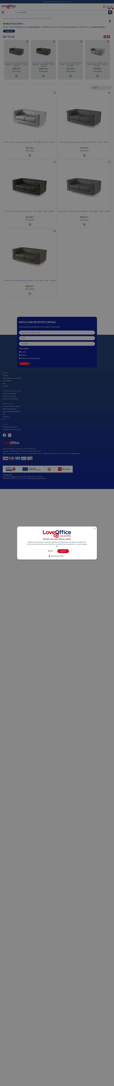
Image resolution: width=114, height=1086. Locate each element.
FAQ (4, 1016)
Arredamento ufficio (13, 18)
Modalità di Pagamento (9, 1006)
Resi (4, 1011)
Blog (4, 980)
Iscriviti (24, 960)
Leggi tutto (9, 31)
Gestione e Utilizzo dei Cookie (12, 1026)
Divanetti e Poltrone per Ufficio (29, 18)
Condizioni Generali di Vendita (11, 1003)
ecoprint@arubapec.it (74, 1050)
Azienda (23, 952)
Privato (23, 949)
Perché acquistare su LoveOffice (12, 975)
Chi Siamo (6, 972)
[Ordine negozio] (101, 690)
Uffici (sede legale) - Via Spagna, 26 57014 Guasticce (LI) (19, 1045)
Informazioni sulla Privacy (10, 1024)
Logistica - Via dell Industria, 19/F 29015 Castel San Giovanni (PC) (21, 1048)
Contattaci (6, 983)
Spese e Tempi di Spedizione (11, 1008)
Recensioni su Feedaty (9, 990)
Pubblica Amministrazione (30, 955)
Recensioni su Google (9, 993)
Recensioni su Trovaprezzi (10, 995)
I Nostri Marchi (7, 977)
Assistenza (6, 1013)
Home (5, 18)
